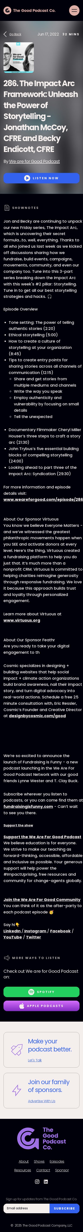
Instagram (35, 931)
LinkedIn (12, 931)
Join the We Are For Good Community (41, 899)
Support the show (18, 825)
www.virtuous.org (21, 620)
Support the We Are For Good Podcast (42, 837)
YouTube (12, 937)
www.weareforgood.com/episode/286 (43, 499)
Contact (43, 1170)
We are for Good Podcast (34, 161)
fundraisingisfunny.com (28, 806)
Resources (22, 1170)
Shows (39, 1161)
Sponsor (62, 1170)
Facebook (60, 931)
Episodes (57, 1161)
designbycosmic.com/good (37, 715)
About (24, 1161)
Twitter (33, 937)
